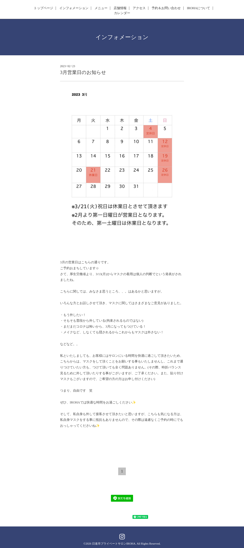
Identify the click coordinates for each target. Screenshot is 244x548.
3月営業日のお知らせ (83, 72)
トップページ (43, 8)
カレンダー (122, 13)
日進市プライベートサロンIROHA (114, 543)
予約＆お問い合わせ (166, 8)
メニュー (101, 8)
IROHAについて (198, 8)
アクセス (139, 8)
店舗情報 (120, 8)
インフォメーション (73, 8)
